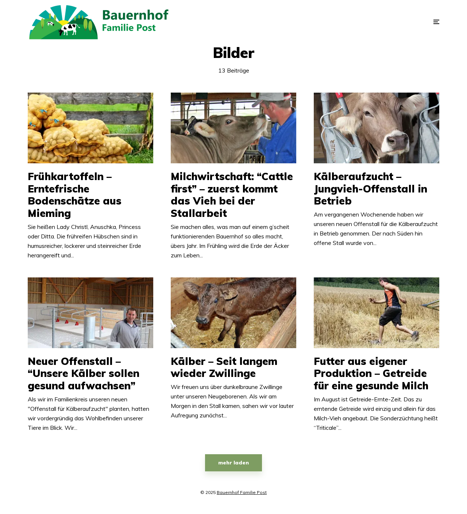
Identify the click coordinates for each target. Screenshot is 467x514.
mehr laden (233, 462)
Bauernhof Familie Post (242, 492)
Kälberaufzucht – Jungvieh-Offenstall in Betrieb (370, 188)
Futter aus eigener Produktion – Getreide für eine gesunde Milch (371, 373)
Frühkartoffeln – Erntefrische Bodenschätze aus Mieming (74, 194)
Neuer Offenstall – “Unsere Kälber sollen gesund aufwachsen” (83, 373)
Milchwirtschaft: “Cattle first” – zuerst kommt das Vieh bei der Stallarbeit (232, 194)
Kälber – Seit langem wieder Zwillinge (224, 367)
